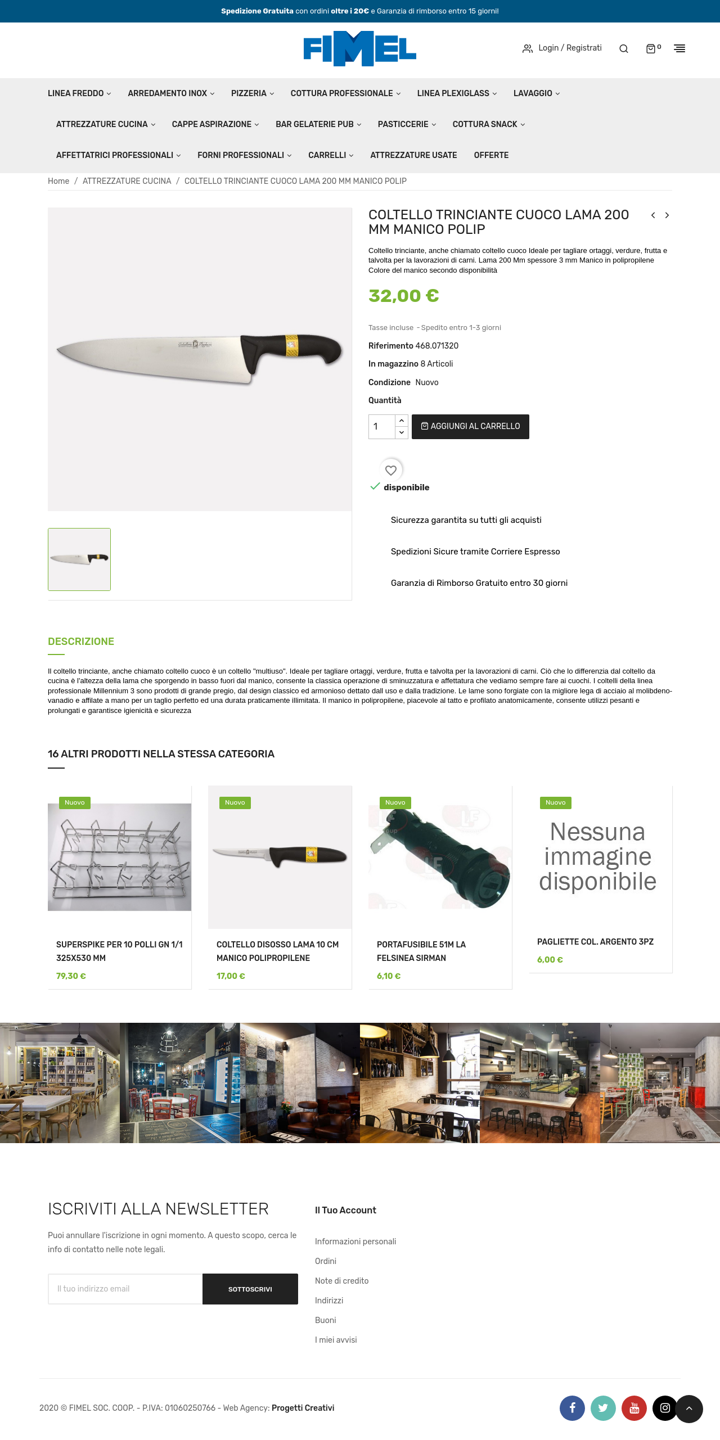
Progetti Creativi (303, 1408)
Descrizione (81, 642)
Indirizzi (329, 1301)
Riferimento (390, 346)
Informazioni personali (356, 1242)
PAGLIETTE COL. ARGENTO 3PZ (595, 942)
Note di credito (342, 1281)
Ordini (325, 1261)
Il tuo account (345, 1210)
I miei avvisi (336, 1340)
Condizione (389, 382)
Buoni (325, 1320)
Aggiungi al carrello (470, 426)
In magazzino (393, 364)
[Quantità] (381, 426)
